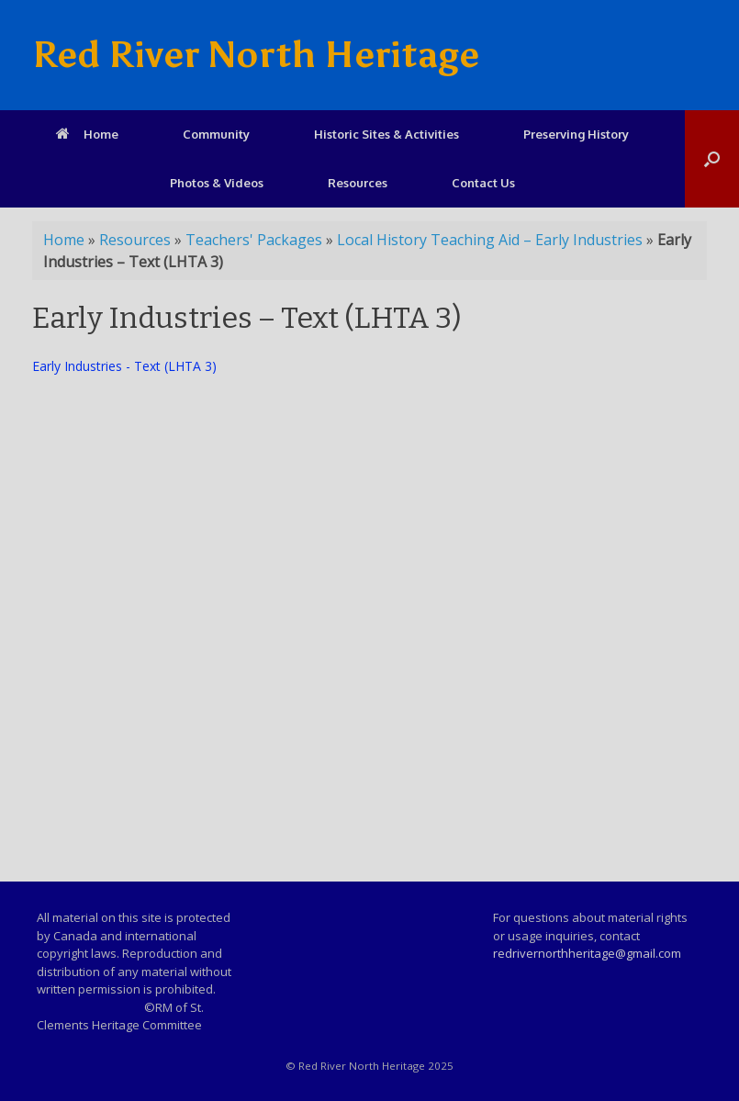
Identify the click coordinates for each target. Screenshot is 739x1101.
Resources (357, 182)
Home (87, 134)
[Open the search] (712, 159)
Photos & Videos (216, 182)
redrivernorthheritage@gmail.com (587, 953)
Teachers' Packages (253, 240)
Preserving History (576, 134)
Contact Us (483, 182)
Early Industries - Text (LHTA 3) (124, 366)
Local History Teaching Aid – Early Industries (490, 240)
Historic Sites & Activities (386, 134)
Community (216, 134)
